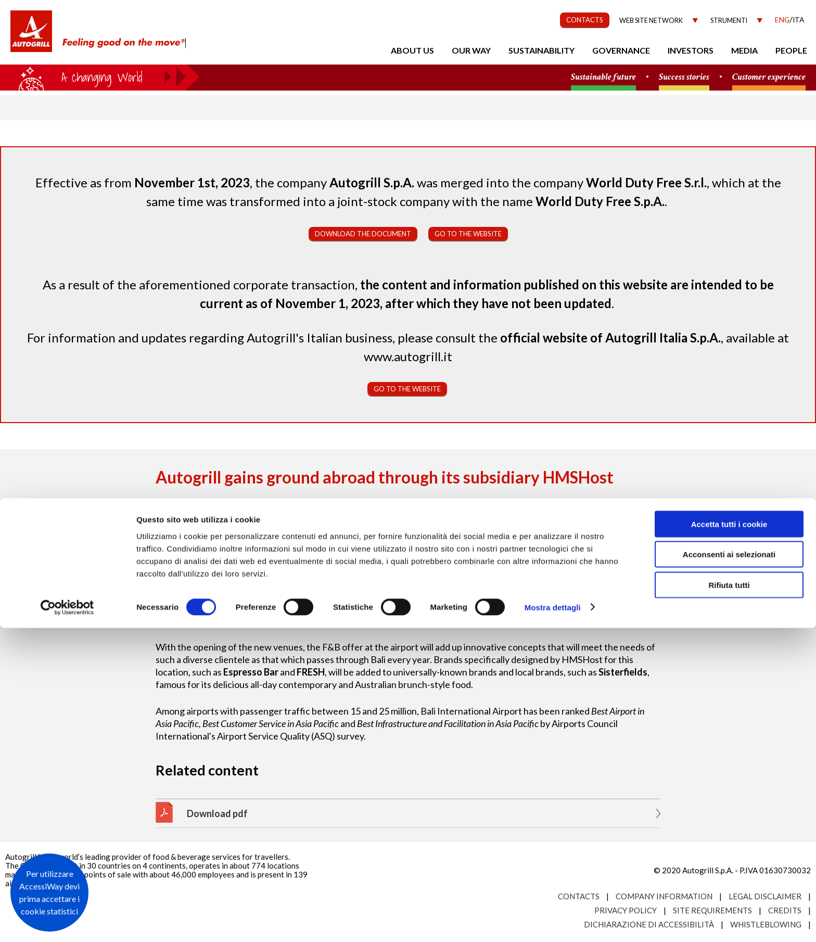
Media (744, 50)
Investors (690, 50)
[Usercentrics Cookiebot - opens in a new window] (67, 922)
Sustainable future (603, 77)
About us (412, 50)
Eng (782, 19)
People (791, 50)
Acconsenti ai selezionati (729, 868)
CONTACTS (584, 20)
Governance (621, 50)
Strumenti (728, 20)
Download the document (363, 234)
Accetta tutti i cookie (729, 838)
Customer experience (769, 77)
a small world (100, 76)
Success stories (684, 77)
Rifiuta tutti (728, 899)
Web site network (651, 20)
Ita (798, 19)
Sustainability (541, 50)
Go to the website (468, 234)
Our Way (471, 50)
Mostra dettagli (553, 921)
